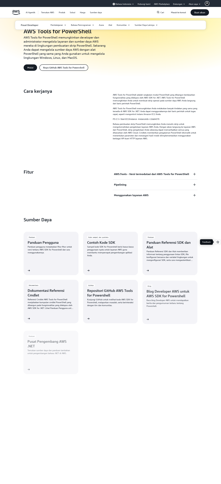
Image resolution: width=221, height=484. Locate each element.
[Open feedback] (217, 242)
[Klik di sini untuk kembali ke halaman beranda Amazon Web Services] (16, 14)
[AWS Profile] (207, 3)
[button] (47, 12)
